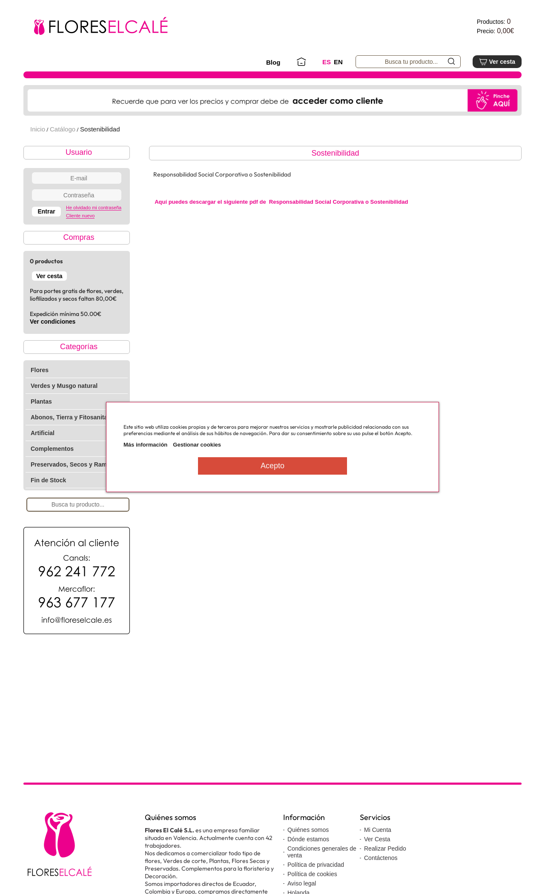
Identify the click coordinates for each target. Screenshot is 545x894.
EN (338, 61)
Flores (40, 370)
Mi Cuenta (377, 829)
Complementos (52, 448)
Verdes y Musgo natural (64, 385)
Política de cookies (312, 874)
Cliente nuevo (80, 215)
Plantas (41, 401)
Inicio (37, 129)
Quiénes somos (308, 829)
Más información (145, 444)
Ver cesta (497, 61)
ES (326, 61)
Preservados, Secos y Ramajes (74, 464)
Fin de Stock (48, 480)
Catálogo (62, 129)
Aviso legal (301, 883)
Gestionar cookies (197, 444)
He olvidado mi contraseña (93, 207)
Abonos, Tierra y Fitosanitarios (74, 417)
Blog (273, 62)
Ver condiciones (52, 321)
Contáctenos (381, 857)
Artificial (42, 433)
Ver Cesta (377, 839)
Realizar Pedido (385, 848)
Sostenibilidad (100, 129)
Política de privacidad (315, 864)
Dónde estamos (308, 839)
